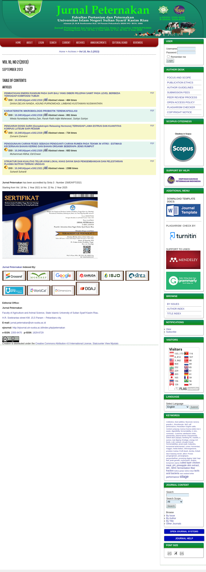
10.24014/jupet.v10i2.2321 (28, 168)
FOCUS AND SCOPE (179, 77)
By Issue (170, 515)
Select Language (174, 403)
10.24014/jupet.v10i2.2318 (28, 115)
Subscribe (171, 332)
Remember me (178, 57)
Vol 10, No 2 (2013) (89, 51)
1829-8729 (38, 332)
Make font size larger (182, 553)
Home (18, 42)
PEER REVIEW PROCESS (182, 97)
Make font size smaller (169, 553)
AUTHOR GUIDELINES (180, 87)
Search (53, 42)
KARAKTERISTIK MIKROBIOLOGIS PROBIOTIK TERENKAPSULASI (40, 111)
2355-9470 (16, 332)
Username (171, 48)
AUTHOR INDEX (175, 309)
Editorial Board (119, 42)
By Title (170, 521)
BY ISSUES (173, 304)
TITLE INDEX (174, 313)
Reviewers (138, 42)
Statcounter (98, 343)
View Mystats (111, 343)
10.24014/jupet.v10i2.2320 (28, 150)
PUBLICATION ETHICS (180, 82)
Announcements (98, 42)
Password (171, 52)
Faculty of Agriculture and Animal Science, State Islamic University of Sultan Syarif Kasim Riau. (50, 313)
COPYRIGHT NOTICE (179, 112)
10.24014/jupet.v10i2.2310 (28, 100)
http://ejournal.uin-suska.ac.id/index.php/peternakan (39, 327)
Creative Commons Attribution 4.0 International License (63, 343)
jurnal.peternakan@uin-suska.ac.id (28, 322)
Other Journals (173, 523)
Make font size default (176, 553)
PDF (152, 93)
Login (41, 42)
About (30, 42)
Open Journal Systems (184, 531)
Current (66, 42)
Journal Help (184, 538)
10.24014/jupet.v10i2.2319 (28, 133)
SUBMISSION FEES (178, 92)
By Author (171, 518)
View (168, 329)
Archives (80, 42)
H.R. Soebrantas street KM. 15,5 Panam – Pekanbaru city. (31, 317)
